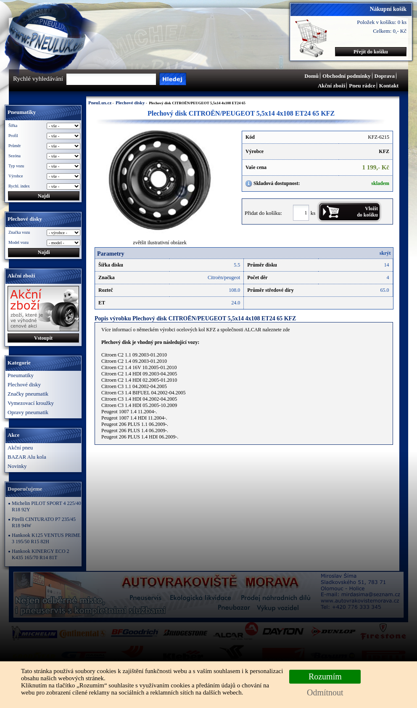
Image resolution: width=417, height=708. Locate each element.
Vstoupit (43, 338)
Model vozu (18, 242)
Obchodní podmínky (346, 76)
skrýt (385, 253)
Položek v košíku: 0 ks (381, 22)
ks (313, 212)
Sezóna (14, 155)
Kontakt (389, 85)
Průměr (14, 145)
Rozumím (325, 676)
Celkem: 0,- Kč (389, 31)
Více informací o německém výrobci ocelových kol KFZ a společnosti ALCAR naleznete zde (195, 330)
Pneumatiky (21, 375)
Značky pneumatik (28, 394)
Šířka (12, 125)
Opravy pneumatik (28, 412)
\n (63, 243)
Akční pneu (20, 447)
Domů (311, 76)
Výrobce (15, 176)
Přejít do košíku (371, 52)
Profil (13, 135)
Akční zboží (331, 85)
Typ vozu (16, 166)
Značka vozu (19, 232)
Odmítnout (325, 692)
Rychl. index (19, 186)
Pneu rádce (362, 85)
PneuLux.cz (99, 102)
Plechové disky (24, 384)
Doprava (385, 76)
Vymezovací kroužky (31, 403)
